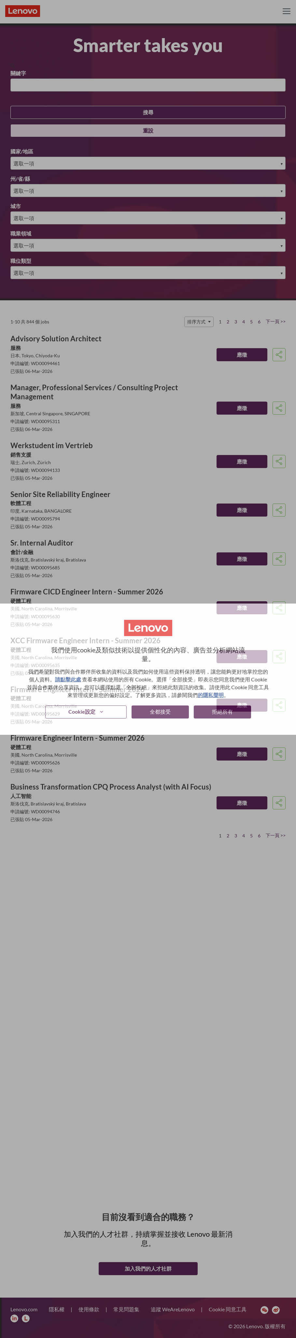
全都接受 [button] (160, 711)
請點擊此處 (68, 679)
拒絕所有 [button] (222, 711)
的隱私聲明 (211, 695)
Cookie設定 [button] (81, 711)
